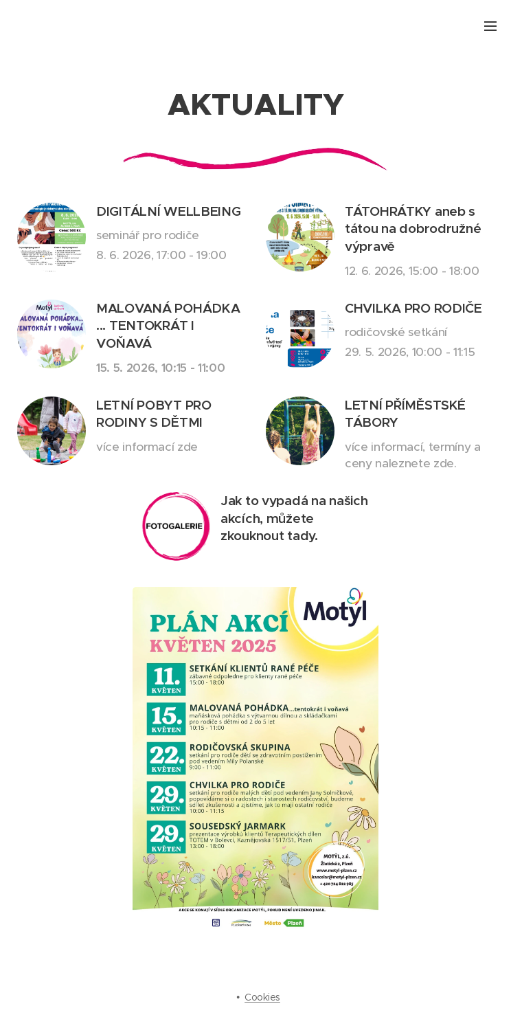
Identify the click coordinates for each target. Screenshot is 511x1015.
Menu (490, 26)
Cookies (262, 997)
